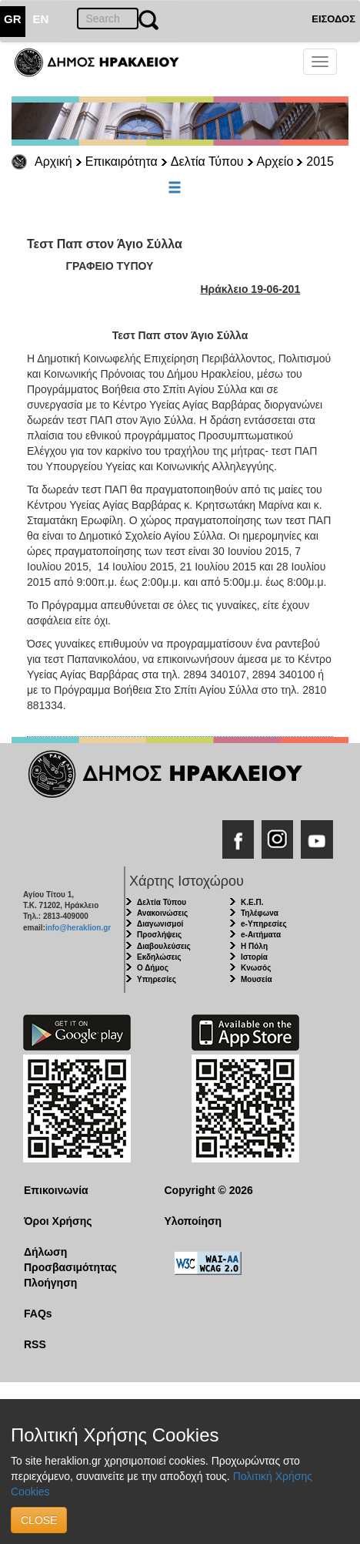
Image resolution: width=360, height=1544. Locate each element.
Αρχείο (275, 161)
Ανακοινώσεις (162, 913)
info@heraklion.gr (78, 927)
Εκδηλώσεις (159, 957)
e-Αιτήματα (261, 934)
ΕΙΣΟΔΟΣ (333, 19)
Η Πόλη (254, 946)
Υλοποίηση (193, 1221)
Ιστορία (254, 957)
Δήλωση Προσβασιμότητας (70, 1259)
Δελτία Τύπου (207, 161)
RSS (35, 1344)
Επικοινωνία (56, 1190)
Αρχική (53, 161)
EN (41, 18)
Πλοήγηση (50, 1283)
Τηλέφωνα (259, 913)
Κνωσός (256, 968)
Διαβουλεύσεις (164, 946)
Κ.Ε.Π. (252, 902)
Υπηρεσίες (156, 979)
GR (13, 18)
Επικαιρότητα (121, 161)
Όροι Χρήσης (58, 1221)
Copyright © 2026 (209, 1190)
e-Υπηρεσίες (264, 924)
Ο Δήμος (152, 968)
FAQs (38, 1313)
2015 (320, 161)
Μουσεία (256, 979)
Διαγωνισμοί (160, 924)
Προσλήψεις (159, 934)
